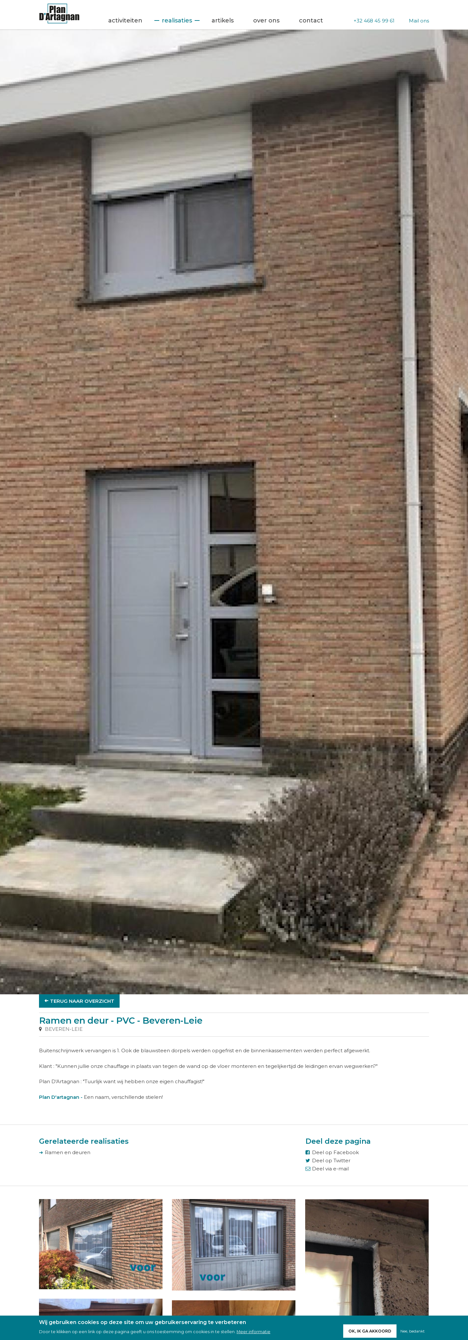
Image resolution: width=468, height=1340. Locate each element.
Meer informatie (253, 1331)
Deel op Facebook (335, 1152)
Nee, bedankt (412, 1331)
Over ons (266, 20)
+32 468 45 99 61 (374, 21)
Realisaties (177, 20)
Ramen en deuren (67, 1152)
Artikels (223, 20)
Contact (311, 20)
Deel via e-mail (330, 1169)
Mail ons (419, 21)
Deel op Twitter (331, 1160)
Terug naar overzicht (82, 1001)
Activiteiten (125, 20)
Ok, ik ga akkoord (369, 1331)
